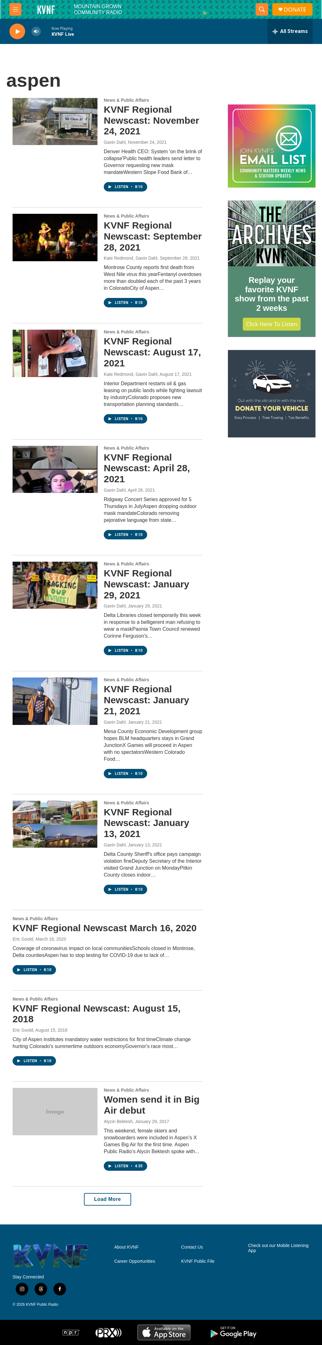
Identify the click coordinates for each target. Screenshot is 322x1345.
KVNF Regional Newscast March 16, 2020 (105, 928)
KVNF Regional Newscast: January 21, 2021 (146, 700)
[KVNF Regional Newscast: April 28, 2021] (55, 469)
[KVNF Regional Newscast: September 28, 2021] (55, 237)
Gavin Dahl (114, 142)
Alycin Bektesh (118, 1121)
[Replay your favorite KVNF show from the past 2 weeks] (271, 233)
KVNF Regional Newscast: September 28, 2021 (153, 236)
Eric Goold (23, 939)
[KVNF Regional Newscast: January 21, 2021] (55, 701)
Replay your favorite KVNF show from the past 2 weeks (271, 294)
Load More (107, 1199)
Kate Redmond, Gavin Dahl (130, 258)
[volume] (36, 31)
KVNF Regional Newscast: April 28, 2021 (147, 468)
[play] (17, 31)
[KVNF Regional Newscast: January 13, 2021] (55, 824)
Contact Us (192, 1247)
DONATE (295, 9)
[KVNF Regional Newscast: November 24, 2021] (55, 121)
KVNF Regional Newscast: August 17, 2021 (152, 352)
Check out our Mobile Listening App (278, 1248)
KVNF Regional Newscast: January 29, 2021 (146, 584)
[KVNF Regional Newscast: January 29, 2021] (55, 585)
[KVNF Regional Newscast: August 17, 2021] (55, 353)
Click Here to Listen (271, 324)
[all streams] (290, 31)
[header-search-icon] (262, 9)
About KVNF (126, 1247)
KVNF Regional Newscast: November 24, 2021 (151, 120)
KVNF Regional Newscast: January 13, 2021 (146, 823)
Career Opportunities (134, 1261)
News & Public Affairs (126, 100)
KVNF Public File (197, 1261)
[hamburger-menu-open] (15, 9)
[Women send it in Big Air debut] (55, 1111)
